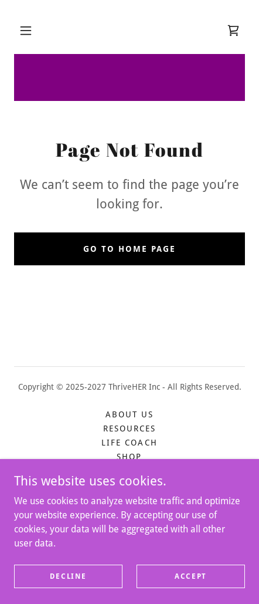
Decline (68, 576)
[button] (26, 30)
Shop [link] (129, 456)
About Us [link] (129, 414)
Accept (191, 576)
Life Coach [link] (129, 442)
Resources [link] (129, 428)
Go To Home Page (129, 249)
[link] (233, 30)
